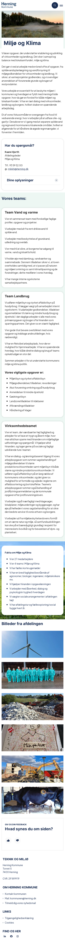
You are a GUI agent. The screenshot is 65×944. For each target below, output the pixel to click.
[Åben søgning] (55, 5)
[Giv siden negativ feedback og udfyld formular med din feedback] (17, 840)
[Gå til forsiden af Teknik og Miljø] (25, 5)
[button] (62, 5)
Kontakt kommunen (15, 893)
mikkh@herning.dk (18, 169)
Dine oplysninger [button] (20, 180)
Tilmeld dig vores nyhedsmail (20, 903)
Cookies (9, 922)
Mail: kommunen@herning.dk (20, 898)
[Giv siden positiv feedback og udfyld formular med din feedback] (8, 840)
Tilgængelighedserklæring (19, 918)
